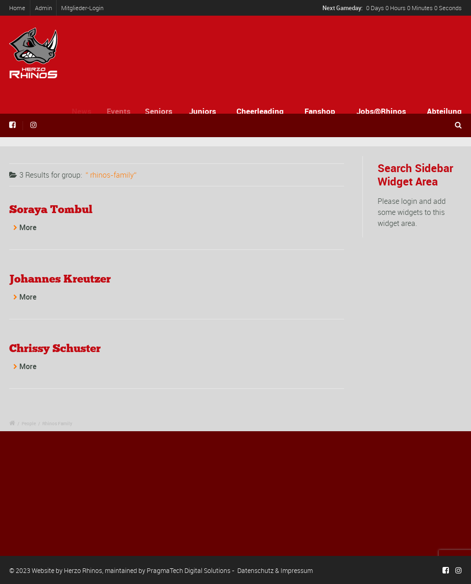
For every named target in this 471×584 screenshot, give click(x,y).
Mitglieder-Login (82, 8)
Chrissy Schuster (55, 348)
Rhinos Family (57, 423)
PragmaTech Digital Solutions (188, 570)
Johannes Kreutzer (60, 278)
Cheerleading (260, 111)
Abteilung (444, 111)
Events (122, 111)
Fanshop (319, 111)
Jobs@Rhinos (381, 111)
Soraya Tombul (50, 209)
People (29, 423)
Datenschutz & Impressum (275, 570)
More (27, 227)
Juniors (204, 111)
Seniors (162, 111)
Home (17, 8)
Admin (43, 8)
